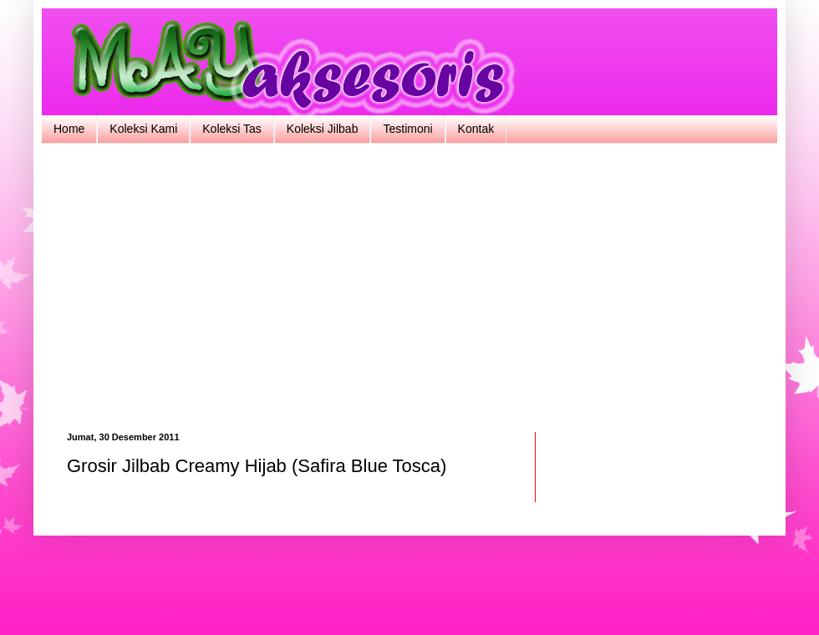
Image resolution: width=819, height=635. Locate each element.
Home (68, 128)
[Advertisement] (409, 286)
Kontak (476, 128)
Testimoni (407, 128)
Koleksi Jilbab (323, 128)
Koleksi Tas (232, 128)
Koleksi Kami (143, 128)
